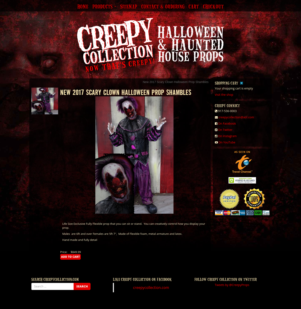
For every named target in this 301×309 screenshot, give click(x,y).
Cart (194, 7)
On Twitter (225, 130)
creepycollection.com (151, 287)
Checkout (213, 7)
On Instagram (227, 136)
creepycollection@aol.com (236, 117)
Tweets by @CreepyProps (232, 285)
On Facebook (227, 123)
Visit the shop (224, 95)
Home (82, 7)
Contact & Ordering (162, 7)
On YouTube (226, 142)
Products (104, 7)
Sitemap (128, 7)
